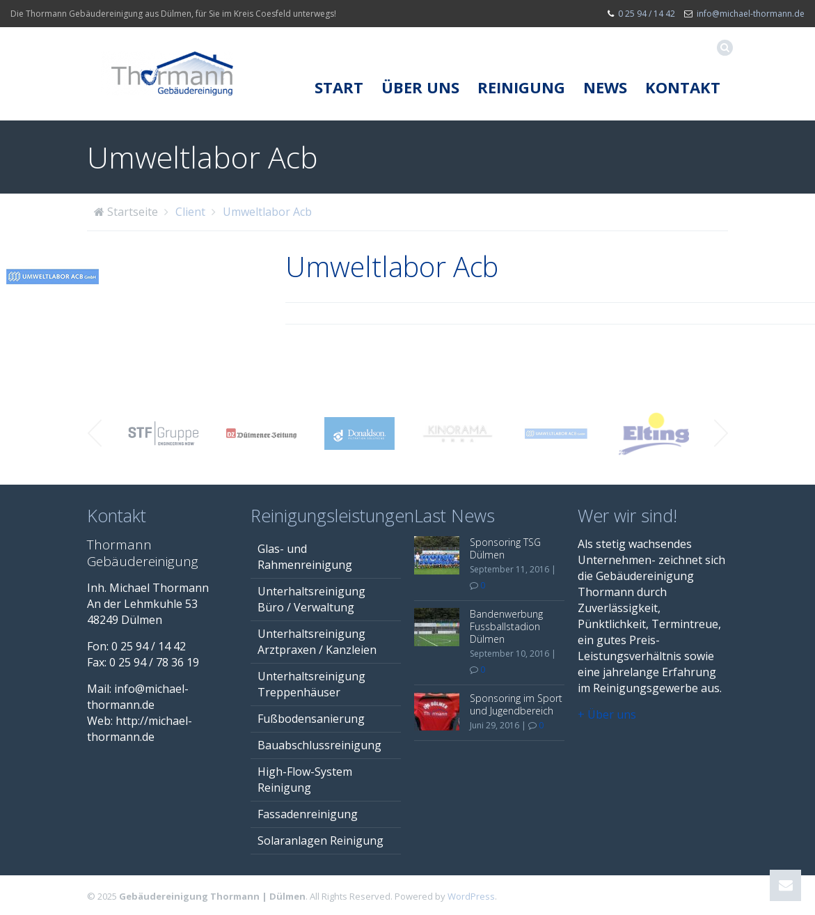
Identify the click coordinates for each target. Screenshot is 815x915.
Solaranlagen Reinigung (320, 840)
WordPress (471, 896)
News (605, 87)
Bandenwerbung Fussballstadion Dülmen (506, 626)
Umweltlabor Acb (267, 211)
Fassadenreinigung (308, 814)
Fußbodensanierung (311, 718)
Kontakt (682, 87)
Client (190, 211)
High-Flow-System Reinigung (305, 779)
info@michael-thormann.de (751, 13)
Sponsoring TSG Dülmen (505, 548)
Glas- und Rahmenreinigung (305, 556)
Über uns (420, 87)
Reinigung (521, 87)
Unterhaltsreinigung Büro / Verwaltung (311, 599)
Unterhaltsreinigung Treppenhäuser (311, 684)
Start (339, 87)
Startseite (132, 211)
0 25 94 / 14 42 (646, 13)
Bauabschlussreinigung (319, 745)
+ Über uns (607, 714)
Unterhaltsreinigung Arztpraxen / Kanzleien (317, 641)
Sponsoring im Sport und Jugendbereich (516, 704)
